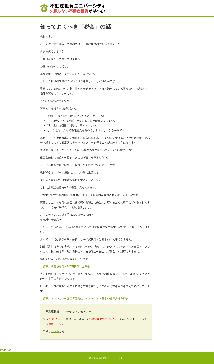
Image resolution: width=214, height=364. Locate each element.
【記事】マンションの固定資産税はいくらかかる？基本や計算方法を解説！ (85, 298)
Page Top (5, 350)
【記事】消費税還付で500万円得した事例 (65, 266)
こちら (55, 331)
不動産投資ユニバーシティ (112, 358)
